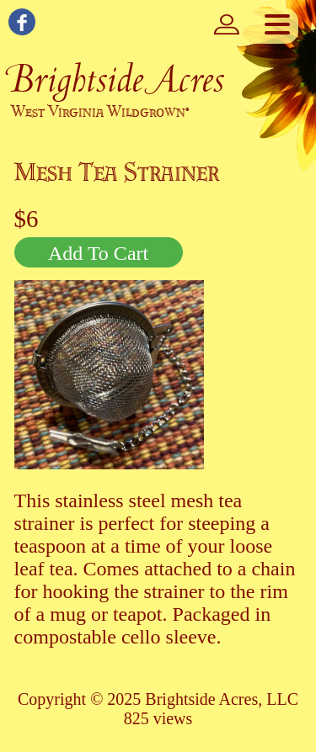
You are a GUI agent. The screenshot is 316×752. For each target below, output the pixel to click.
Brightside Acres (116, 78)
